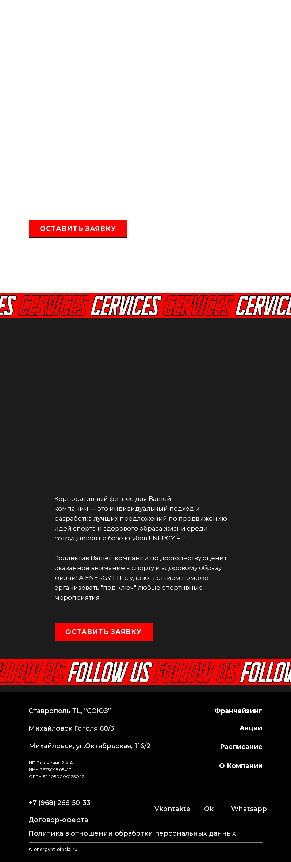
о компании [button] (241, 766)
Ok (209, 809)
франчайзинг (238, 711)
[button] (78, 229)
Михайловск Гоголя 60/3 (71, 728)
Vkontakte (172, 809)
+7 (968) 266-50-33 (126, 19)
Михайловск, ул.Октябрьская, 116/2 (89, 746)
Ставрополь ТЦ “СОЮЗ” (69, 711)
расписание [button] (241, 747)
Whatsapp (249, 809)
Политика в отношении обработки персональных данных (132, 833)
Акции (251, 728)
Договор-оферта (58, 820)
